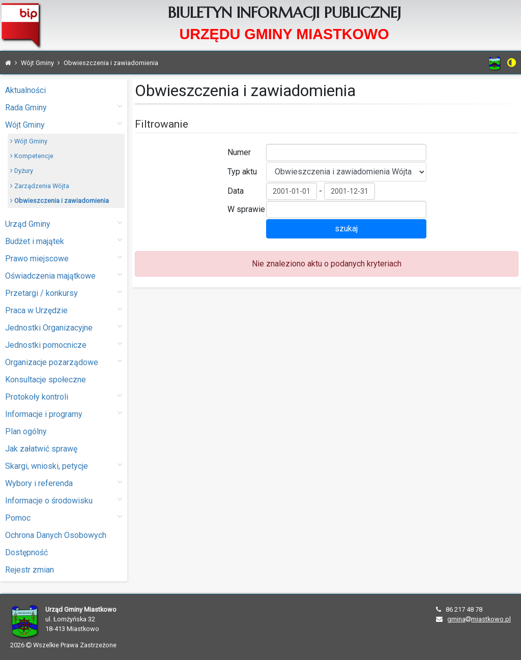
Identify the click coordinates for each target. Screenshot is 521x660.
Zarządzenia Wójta (39, 186)
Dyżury (21, 170)
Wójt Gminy (63, 124)
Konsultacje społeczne (45, 379)
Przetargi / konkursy (63, 292)
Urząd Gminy (63, 223)
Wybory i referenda (63, 482)
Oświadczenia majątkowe (63, 275)
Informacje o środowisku (63, 500)
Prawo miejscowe (63, 258)
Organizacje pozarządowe (63, 361)
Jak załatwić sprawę (41, 449)
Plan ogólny (26, 431)
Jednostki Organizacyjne (63, 327)
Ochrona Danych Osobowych (55, 535)
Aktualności (25, 90)
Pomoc (63, 517)
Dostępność (26, 552)
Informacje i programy (63, 413)
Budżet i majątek (63, 240)
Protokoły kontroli (63, 396)
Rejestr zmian (29, 570)
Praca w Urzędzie (63, 310)
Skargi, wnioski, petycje (63, 465)
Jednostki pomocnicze (63, 344)
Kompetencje (31, 156)
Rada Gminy (63, 107)
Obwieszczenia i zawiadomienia (59, 200)
